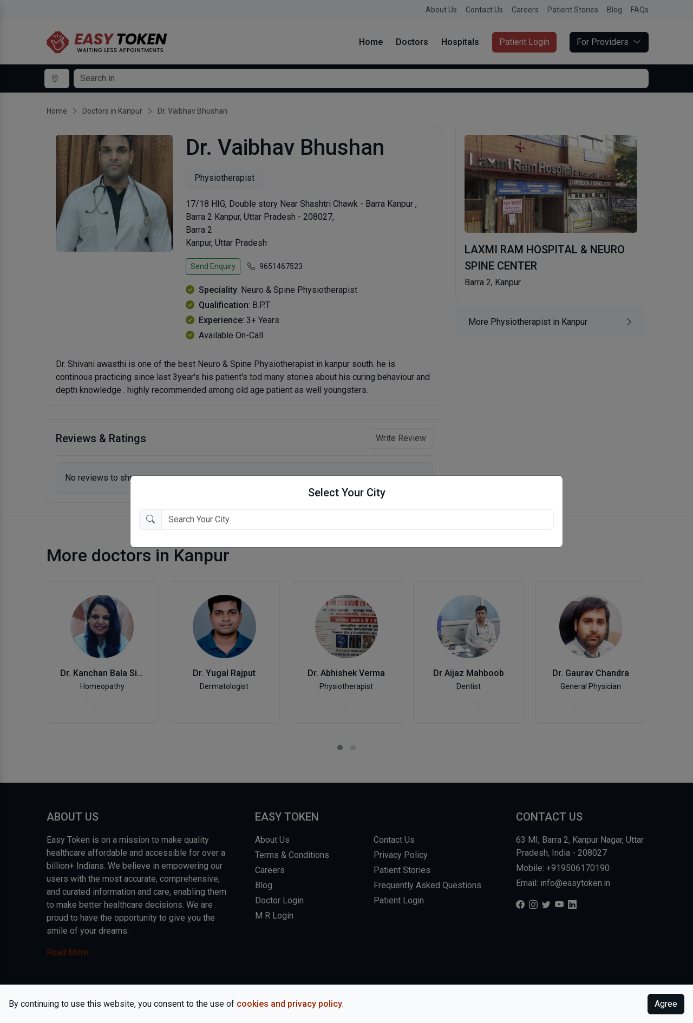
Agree (666, 1004)
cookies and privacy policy (289, 1004)
